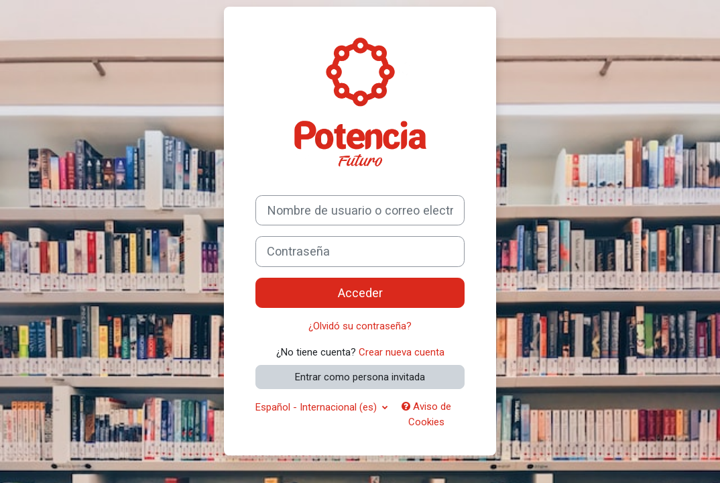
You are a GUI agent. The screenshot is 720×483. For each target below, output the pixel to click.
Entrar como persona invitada (360, 377)
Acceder (360, 293)
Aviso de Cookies (426, 413)
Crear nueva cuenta (401, 352)
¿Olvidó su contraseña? (360, 326)
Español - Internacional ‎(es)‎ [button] (317, 407)
